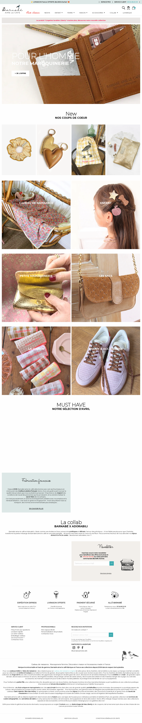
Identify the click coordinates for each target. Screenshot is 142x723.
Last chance (33, 13)
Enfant (58, 13)
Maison (82, 13)
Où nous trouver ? (17, 637)
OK (112, 563)
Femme (70, 13)
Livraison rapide (17, 632)
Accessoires (97, 13)
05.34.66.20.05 (132, 2)
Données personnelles (34, 718)
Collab (113, 13)
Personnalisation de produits (51, 632)
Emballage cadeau (18, 636)
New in (47, 13)
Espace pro (106, 2)
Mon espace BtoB (48, 630)
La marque (127, 13)
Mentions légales (105, 573)
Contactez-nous (17, 639)
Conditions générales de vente (108, 718)
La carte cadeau (17, 634)
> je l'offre (20, 73)
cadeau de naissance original (65, 671)
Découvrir (106, 509)
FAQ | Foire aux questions (20, 630)
